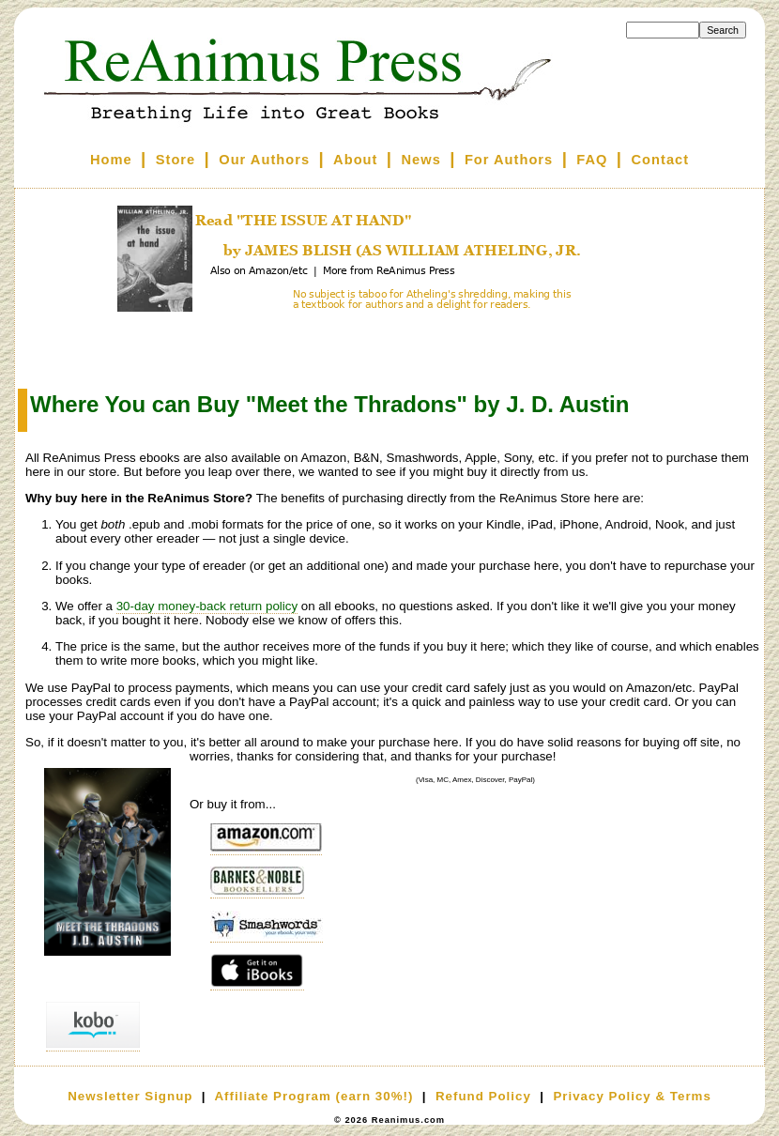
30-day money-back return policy (207, 606)
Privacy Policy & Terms (631, 1096)
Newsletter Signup (130, 1096)
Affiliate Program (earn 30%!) (313, 1096)
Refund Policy (483, 1096)
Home (111, 159)
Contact (661, 159)
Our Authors (264, 159)
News (421, 159)
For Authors (509, 159)
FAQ (591, 159)
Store (175, 159)
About (355, 159)
